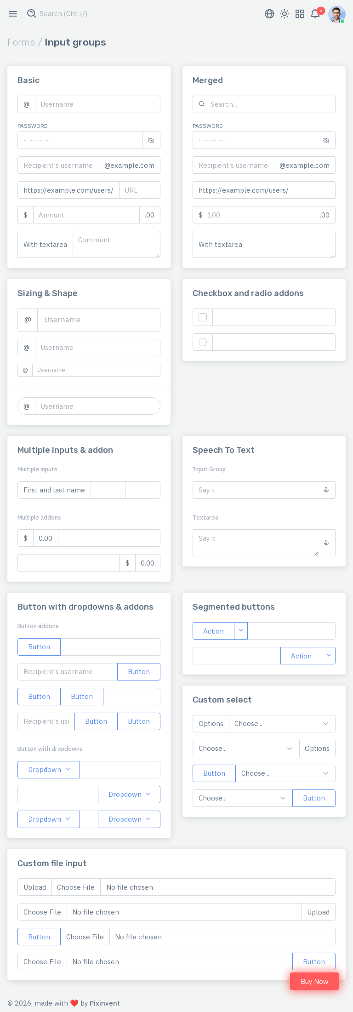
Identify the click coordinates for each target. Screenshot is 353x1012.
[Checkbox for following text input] (203, 317)
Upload (34, 887)
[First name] (108, 490)
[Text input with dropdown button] (120, 769)
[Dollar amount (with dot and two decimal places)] (109, 538)
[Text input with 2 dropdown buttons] (89, 819)
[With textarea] (117, 244)
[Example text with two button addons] (131, 696)
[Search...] (273, 104)
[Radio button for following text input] (203, 342)
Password (32, 125)
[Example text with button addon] (110, 647)
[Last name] (142, 490)
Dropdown (44, 769)
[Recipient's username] (58, 165)
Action (213, 631)
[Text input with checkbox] (274, 317)
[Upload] (198, 936)
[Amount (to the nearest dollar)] (86, 214)
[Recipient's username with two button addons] (46, 721)
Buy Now (315, 981)
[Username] (98, 104)
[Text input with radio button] (274, 342)
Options (211, 723)
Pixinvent (105, 1003)
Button (39, 646)
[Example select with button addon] (285, 773)
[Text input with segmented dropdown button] (291, 631)
